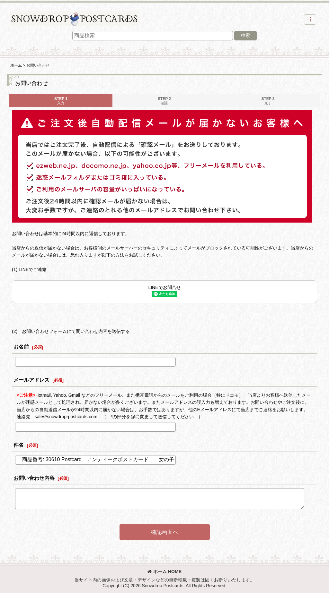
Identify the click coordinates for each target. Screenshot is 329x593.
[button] (310, 19)
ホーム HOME (164, 571)
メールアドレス (31, 380)
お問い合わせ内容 (34, 478)
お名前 (21, 347)
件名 (18, 445)
